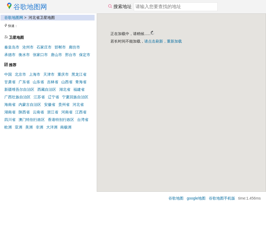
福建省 (79, 89)
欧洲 (8, 127)
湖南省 (10, 112)
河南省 (67, 112)
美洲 (29, 127)
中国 (8, 74)
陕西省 (24, 112)
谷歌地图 (176, 198)
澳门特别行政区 (32, 119)
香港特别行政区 (61, 119)
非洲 (39, 127)
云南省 (38, 112)
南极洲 (65, 127)
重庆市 (63, 74)
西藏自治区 (46, 89)
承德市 (10, 55)
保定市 (84, 55)
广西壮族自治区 (17, 97)
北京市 (20, 74)
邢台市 (70, 55)
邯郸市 (60, 47)
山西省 (67, 82)
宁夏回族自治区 (75, 97)
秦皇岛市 (11, 47)
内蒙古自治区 (30, 104)
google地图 (196, 198)
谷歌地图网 (13, 17)
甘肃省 (10, 82)
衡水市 (24, 55)
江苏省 (39, 97)
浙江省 (52, 112)
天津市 (49, 74)
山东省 (38, 82)
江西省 (81, 112)
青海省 (81, 82)
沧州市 (28, 47)
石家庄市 (44, 47)
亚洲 (18, 127)
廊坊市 (74, 47)
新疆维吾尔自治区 (19, 89)
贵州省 (64, 104)
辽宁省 (53, 97)
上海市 (34, 74)
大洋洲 (51, 127)
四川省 (10, 119)
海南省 (10, 104)
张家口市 (40, 55)
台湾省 (82, 119)
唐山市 (56, 55)
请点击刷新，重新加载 (163, 41)
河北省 (78, 104)
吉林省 (52, 82)
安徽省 (49, 104)
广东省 (24, 82)
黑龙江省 (79, 74)
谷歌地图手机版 (222, 198)
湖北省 (64, 89)
